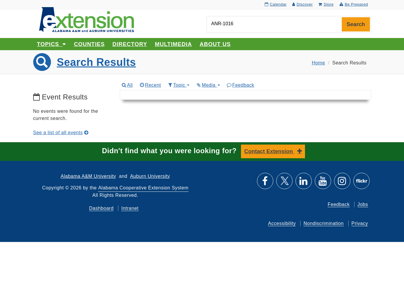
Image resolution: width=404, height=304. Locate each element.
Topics (51, 44)
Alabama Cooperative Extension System (143, 187)
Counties (89, 44)
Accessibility (282, 223)
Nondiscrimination (324, 223)
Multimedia (173, 44)
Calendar (276, 4)
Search (355, 24)
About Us (215, 44)
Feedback (240, 85)
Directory (129, 44)
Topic (178, 85)
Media (208, 85)
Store (325, 4)
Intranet (129, 208)
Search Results (96, 62)
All (127, 85)
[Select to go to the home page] (86, 19)
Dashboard (101, 208)
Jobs (362, 204)
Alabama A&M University (88, 176)
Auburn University (150, 176)
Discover (302, 4)
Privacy (360, 223)
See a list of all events (61, 132)
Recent (150, 85)
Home (318, 62)
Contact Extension (269, 151)
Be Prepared (353, 4)
